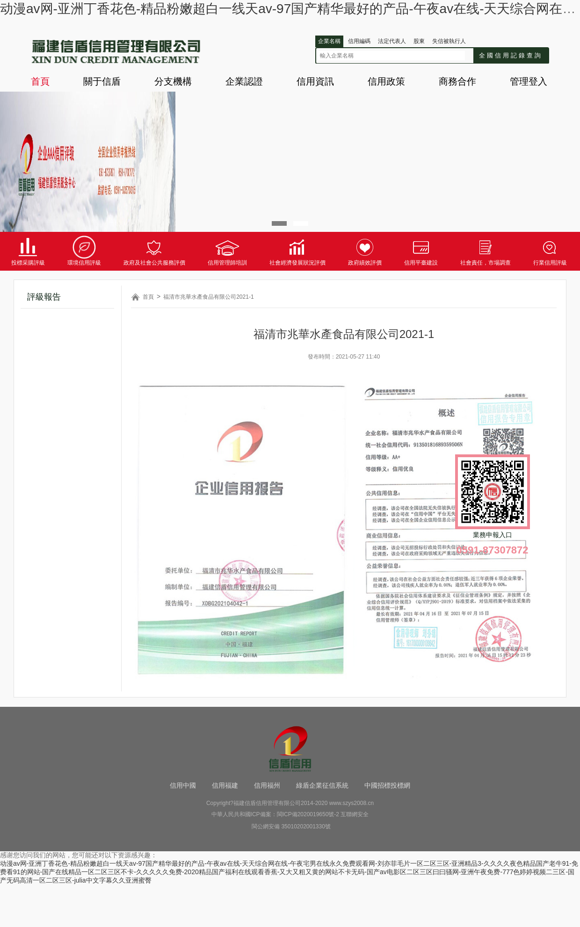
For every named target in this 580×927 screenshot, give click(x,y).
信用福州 (267, 785)
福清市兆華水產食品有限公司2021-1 (208, 297)
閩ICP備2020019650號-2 (308, 814)
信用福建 (225, 785)
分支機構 (173, 81)
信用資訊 (315, 81)
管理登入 (528, 81)
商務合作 (457, 81)
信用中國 (183, 785)
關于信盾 (102, 81)
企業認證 (244, 81)
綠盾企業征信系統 (322, 785)
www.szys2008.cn (351, 803)
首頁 (40, 81)
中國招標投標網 (387, 785)
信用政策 (386, 81)
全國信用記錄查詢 (511, 55)
